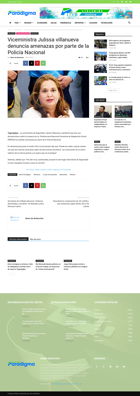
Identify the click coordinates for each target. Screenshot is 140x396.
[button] (129, 23)
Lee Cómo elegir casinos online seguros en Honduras (48, 169)
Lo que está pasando (23, 33)
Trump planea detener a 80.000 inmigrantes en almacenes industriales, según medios (119, 55)
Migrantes (118, 116)
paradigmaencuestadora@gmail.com (66, 383)
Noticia (97, 142)
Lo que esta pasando (50, 174)
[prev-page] (9, 274)
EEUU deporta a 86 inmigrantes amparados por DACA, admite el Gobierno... (120, 43)
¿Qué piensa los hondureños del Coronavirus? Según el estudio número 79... (76, 336)
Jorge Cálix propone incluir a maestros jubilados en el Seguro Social (75, 266)
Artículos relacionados (18, 239)
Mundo (29, 23)
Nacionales (34, 33)
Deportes (80, 23)
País (18, 23)
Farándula (65, 23)
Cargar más (113, 90)
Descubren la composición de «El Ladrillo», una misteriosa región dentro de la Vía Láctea (71, 204)
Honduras (36, 174)
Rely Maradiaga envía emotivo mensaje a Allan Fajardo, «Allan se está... (77, 311)
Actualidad (17, 30)
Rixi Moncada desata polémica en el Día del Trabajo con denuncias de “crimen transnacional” (48, 266)
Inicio (9, 30)
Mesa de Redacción (17, 57)
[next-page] (13, 274)
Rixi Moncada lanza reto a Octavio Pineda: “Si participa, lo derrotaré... (34, 336)
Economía (42, 23)
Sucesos (93, 23)
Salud (54, 23)
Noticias (72, 174)
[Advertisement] (48, 125)
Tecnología (106, 23)
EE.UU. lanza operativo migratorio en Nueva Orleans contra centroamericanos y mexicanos (120, 67)
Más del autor (35, 239)
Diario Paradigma (25, 174)
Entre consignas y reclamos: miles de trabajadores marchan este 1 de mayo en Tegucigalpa (20, 266)
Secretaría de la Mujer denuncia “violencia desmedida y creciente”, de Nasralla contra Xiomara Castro (26, 204)
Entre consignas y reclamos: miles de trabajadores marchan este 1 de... (34, 311)
